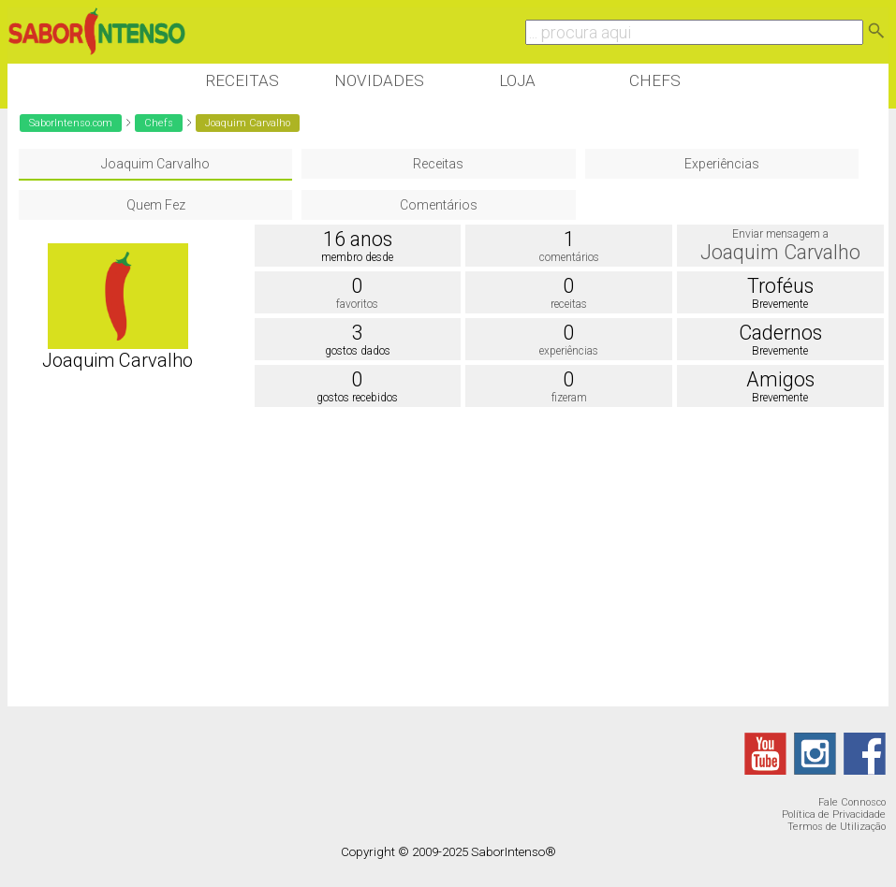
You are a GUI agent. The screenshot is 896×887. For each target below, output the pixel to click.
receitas (569, 304)
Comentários (438, 204)
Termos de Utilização (836, 827)
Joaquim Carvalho (155, 163)
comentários (569, 257)
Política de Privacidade (834, 814)
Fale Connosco (852, 802)
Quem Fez (155, 204)
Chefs (655, 80)
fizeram (569, 397)
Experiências (721, 163)
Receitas (242, 80)
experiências (568, 350)
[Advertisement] (348, 561)
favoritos (357, 304)
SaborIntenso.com (70, 123)
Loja (517, 80)
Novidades (379, 80)
